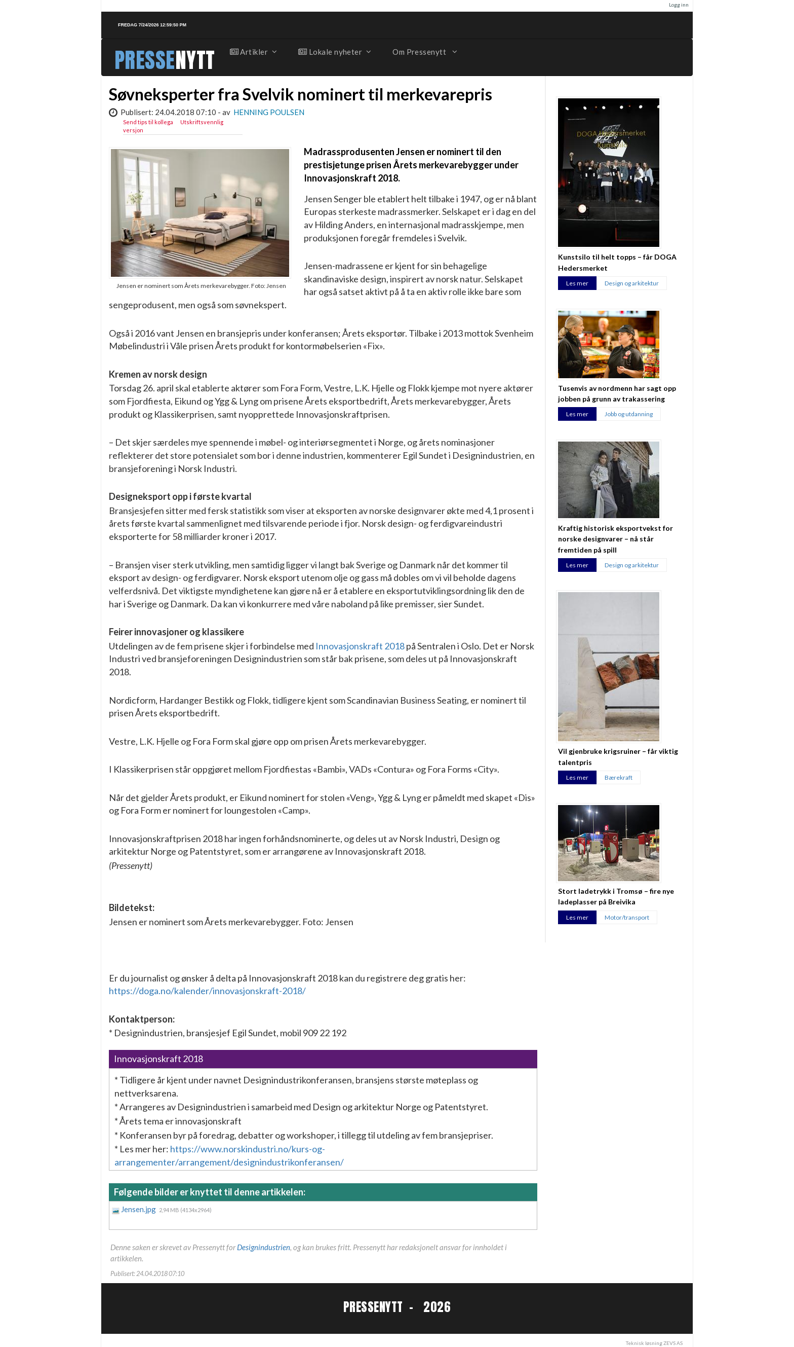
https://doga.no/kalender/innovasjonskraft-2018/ (207, 990)
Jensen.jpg (139, 1209)
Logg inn (679, 5)
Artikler (253, 52)
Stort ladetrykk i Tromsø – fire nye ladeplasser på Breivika (616, 896)
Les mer (577, 283)
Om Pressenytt (424, 52)
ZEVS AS (673, 1343)
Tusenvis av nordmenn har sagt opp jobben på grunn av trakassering (617, 393)
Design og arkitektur (632, 283)
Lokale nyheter (334, 52)
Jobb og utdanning (629, 414)
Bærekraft (618, 777)
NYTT (195, 60)
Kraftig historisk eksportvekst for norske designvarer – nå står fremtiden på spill (615, 539)
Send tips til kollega (148, 122)
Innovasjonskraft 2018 (360, 645)
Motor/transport (627, 917)
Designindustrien (263, 1247)
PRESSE (144, 60)
